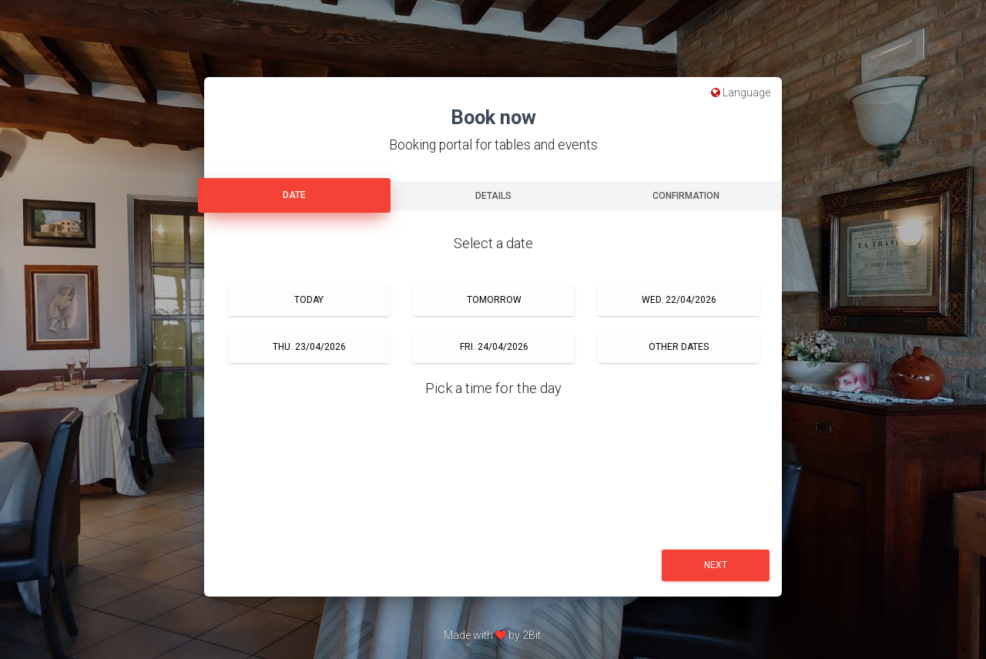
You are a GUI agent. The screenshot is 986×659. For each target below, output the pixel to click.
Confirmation (685, 195)
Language (740, 92)
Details (493, 195)
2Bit (531, 635)
